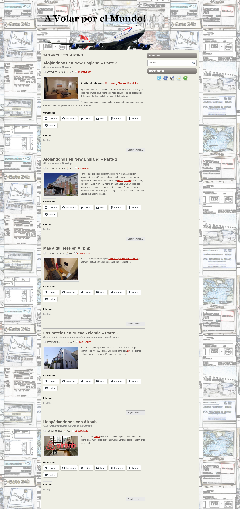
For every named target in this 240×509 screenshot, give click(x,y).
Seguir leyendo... (135, 150)
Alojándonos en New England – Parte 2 (94, 65)
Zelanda (127, 180)
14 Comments (84, 72)
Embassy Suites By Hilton (122, 83)
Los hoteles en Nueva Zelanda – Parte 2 (94, 335)
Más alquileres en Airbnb (66, 248)
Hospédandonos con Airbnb (94, 424)
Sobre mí (189, 18)
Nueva (120, 180)
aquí (129, 351)
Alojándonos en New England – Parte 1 (94, 161)
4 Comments (84, 168)
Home (176, 18)
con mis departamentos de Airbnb (123, 258)
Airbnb (97, 436)
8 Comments (84, 253)
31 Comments (81, 431)
